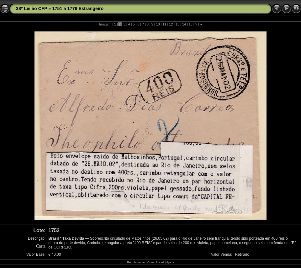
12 (171, 24)
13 (177, 24)
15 (190, 24)
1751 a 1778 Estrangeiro (77, 8)
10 (158, 24)
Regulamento (136, 262)
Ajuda (170, 262)
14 (184, 24)
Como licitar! (155, 262)
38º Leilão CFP (31, 8)
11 (164, 24)
